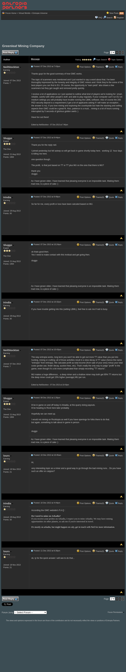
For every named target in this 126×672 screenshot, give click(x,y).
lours (7, 455)
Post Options (84, 67)
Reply (120, 67)
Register (120, 18)
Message (35, 59)
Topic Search (100, 60)
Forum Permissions (116, 612)
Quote (111, 67)
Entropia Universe (39, 13)
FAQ (100, 18)
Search (108, 18)
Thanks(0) (98, 138)
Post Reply (10, 52)
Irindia (8, 197)
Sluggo (8, 138)
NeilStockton (12, 66)
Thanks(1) (98, 67)
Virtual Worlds (24, 13)
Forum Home (10, 13)
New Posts (114, 13)
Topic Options (115, 60)
